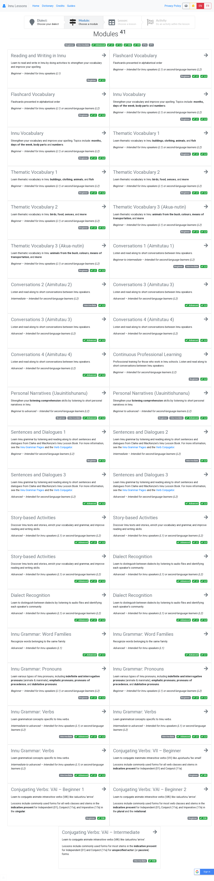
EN (200, 5)
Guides (71, 5)
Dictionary (47, 5)
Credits (60, 5)
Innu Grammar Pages (32, 447)
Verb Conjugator (63, 447)
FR (207, 5)
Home (35, 5)
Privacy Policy (173, 5)
